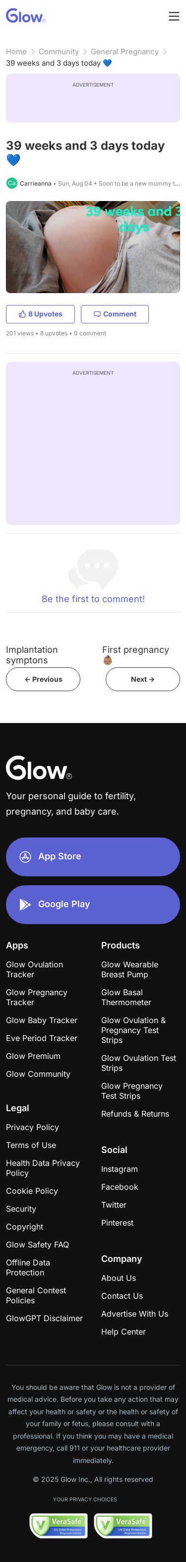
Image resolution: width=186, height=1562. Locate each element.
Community (59, 51)
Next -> (143, 679)
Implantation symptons (32, 654)
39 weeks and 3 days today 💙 (59, 63)
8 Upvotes (40, 314)
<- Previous (43, 679)
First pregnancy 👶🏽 (135, 654)
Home (16, 51)
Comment (114, 314)
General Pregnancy (125, 51)
